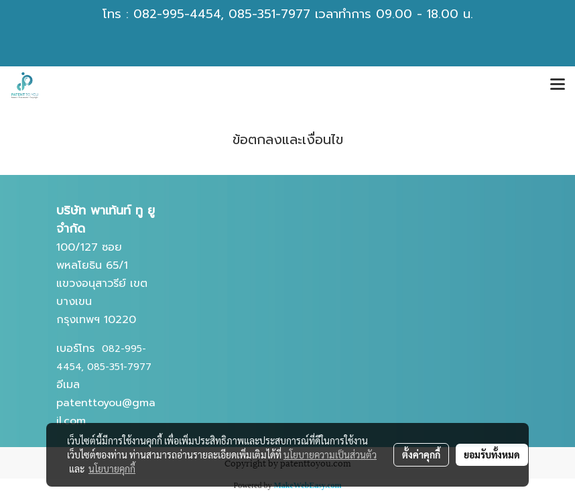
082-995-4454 (176, 14)
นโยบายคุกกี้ (111, 469)
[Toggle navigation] (557, 85)
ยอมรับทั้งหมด (492, 454)
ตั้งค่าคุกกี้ (421, 454)
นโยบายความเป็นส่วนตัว (330, 454)
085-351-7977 (269, 14)
